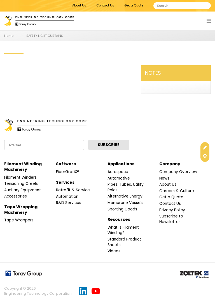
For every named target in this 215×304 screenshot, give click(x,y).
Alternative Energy (125, 196)
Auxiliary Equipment (23, 190)
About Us (79, 5)
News (164, 178)
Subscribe (109, 145)
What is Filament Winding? (124, 230)
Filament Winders (21, 177)
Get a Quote (133, 5)
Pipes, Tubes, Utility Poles (126, 187)
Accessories (15, 196)
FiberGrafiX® (68, 172)
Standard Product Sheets (125, 242)
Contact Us (105, 5)
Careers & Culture (177, 191)
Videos (114, 251)
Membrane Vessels (126, 203)
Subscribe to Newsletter (171, 219)
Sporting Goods (122, 209)
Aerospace (118, 172)
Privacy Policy (172, 210)
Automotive (119, 178)
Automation (68, 196)
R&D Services (68, 203)
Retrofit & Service (73, 190)
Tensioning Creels (21, 184)
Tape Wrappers (19, 220)
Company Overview (178, 172)
